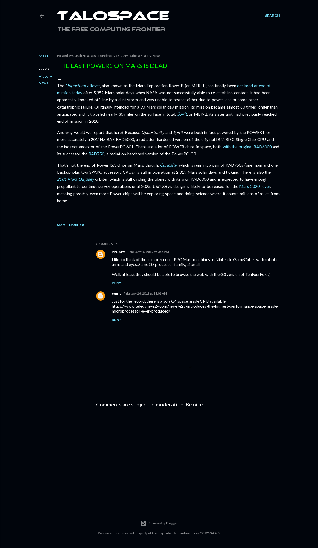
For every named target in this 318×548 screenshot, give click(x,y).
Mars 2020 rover (254, 186)
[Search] (272, 15)
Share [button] (43, 56)
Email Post (76, 225)
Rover (82, 85)
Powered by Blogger (159, 523)
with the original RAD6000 (247, 146)
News (43, 83)
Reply (116, 283)
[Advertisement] (188, 457)
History (45, 76)
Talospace (113, 17)
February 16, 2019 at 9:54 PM (148, 252)
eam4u (116, 293)
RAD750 (96, 153)
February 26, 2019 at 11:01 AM (145, 293)
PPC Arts (118, 252)
